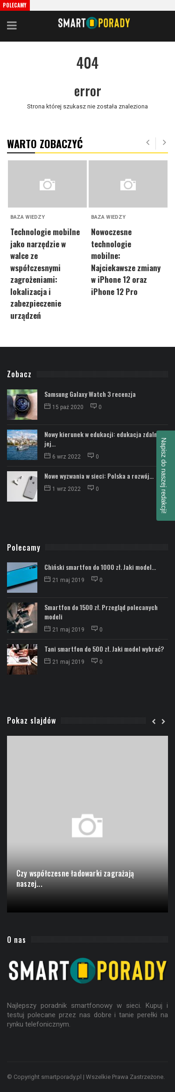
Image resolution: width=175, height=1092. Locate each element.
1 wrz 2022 (63, 489)
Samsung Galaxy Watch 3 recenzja (90, 394)
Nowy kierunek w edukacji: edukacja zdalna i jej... (104, 438)
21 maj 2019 (65, 580)
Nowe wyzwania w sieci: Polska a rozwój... (99, 476)
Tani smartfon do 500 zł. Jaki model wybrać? (104, 649)
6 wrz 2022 (63, 456)
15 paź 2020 (64, 407)
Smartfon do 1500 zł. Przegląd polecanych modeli (101, 611)
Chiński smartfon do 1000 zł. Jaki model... (100, 567)
